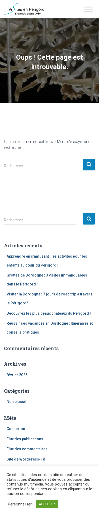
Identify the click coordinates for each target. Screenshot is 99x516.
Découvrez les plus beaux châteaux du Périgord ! (49, 313)
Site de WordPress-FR (26, 459)
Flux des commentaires (27, 449)
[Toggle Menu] (88, 9)
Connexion (16, 429)
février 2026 (17, 375)
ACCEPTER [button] (47, 504)
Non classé (16, 402)
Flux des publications (25, 439)
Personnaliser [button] (20, 504)
